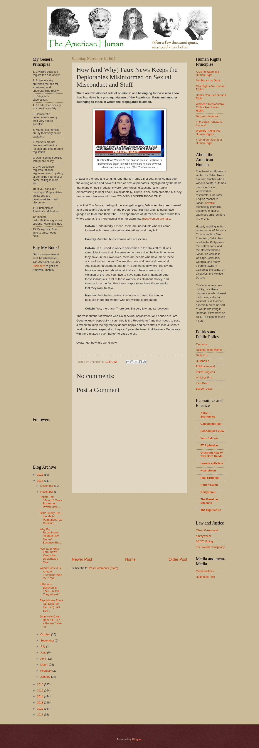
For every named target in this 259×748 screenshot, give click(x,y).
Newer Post (82, 559)
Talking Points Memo (209, 349)
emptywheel (203, 536)
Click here (39, 266)
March (44, 664)
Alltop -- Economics (207, 414)
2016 (40, 684)
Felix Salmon (209, 438)
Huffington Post (205, 576)
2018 (40, 474)
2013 (40, 702)
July (43, 646)
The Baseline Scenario (209, 501)
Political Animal (205, 366)
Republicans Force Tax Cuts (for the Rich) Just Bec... (51, 605)
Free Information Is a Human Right (209, 141)
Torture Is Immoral (207, 116)
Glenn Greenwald (207, 530)
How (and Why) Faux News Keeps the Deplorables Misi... (49, 555)
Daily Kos (202, 355)
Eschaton (202, 344)
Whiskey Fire (204, 377)
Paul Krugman (209, 477)
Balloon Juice (204, 388)
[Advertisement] (129, 525)
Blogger (137, 739)
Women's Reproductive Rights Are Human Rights (210, 107)
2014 (40, 696)
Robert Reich (209, 485)
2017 (40, 480)
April (43, 658)
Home (130, 559)
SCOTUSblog (204, 541)
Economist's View (212, 431)
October (45, 634)
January (45, 676)
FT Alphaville (209, 445)
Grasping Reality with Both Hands (211, 454)
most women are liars (156, 218)
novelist (210, 203)
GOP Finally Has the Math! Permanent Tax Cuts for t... (51, 518)
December (47, 485)
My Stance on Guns (208, 80)
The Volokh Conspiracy (210, 547)
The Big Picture (210, 510)
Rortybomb (207, 492)
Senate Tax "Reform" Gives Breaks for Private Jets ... (51, 502)
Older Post (178, 559)
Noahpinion (208, 470)
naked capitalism (211, 463)
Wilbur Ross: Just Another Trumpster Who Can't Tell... (51, 573)
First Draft (202, 383)
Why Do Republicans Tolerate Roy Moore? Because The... (51, 536)
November (47, 491)
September (47, 640)
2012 (40, 708)
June (43, 652)
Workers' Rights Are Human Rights (208, 132)
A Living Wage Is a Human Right (207, 73)
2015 (40, 690)
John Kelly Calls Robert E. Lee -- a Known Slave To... (51, 621)
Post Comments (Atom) (103, 568)
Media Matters (205, 571)
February (46, 670)
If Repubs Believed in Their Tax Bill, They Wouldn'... (51, 589)
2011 (40, 714)
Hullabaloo (202, 361)
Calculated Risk (210, 423)
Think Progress (205, 372)
